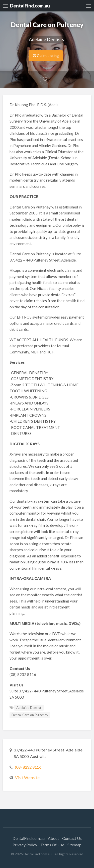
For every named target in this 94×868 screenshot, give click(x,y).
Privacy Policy (25, 844)
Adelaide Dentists (46, 39)
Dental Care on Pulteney (30, 715)
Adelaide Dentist (28, 708)
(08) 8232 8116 (28, 767)
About (53, 838)
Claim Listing (46, 55)
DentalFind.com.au (30, 5)
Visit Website (27, 777)
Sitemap (74, 844)
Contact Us (72, 838)
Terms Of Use (52, 844)
